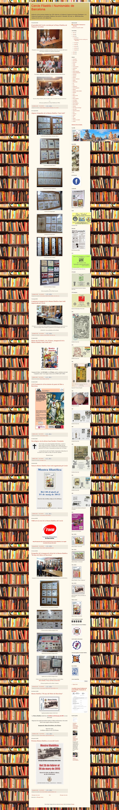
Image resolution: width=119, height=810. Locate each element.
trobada (46, 435)
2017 (74, 32)
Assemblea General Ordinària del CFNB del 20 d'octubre (75, 738)
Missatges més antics (63, 795)
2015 (74, 36)
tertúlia (74, 115)
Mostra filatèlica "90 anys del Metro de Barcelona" (49, 680)
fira (73, 83)
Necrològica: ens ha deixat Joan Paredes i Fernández (47, 441)
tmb (73, 116)
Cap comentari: (41, 294)
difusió (74, 69)
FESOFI (74, 77)
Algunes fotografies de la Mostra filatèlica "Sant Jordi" (48, 113)
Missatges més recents (36, 795)
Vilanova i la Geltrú (76, 119)
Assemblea (75, 59)
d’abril (75, 44)
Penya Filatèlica (76, 103)
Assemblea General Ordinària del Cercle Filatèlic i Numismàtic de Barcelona (79, 690)
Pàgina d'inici (75, 684)
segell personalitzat (49, 735)
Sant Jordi (51, 335)
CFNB (74, 65)
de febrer (76, 48)
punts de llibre (75, 104)
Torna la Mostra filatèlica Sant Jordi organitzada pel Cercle (49, 466)
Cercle (74, 63)
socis (55, 107)
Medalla (74, 89)
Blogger (72, 804)
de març (75, 46)
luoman (61, 804)
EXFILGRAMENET (76, 72)
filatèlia (46, 688)
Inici (50, 795)
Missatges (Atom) (40, 797)
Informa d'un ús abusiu (77, 124)
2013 (74, 53)
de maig (75, 42)
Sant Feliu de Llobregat (77, 107)
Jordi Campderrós (76, 87)
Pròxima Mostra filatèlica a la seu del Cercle (45, 741)
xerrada (57, 107)
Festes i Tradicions (76, 78)
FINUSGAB (75, 81)
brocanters (74, 62)
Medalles (74, 92)
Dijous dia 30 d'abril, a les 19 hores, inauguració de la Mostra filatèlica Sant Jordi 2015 (47, 341)
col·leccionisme (42, 435)
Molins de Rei (75, 95)
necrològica (42, 460)
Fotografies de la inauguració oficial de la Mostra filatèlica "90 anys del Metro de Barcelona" (49, 554)
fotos (74, 84)
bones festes (75, 60)
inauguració (75, 86)
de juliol (75, 37)
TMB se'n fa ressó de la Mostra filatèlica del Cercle (47, 521)
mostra (74, 97)
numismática (52, 107)
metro (49, 688)
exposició (47, 107)
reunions (74, 106)
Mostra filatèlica (46, 335)
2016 (74, 34)
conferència (42, 335)
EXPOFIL (74, 74)
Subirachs (74, 113)
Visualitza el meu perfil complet (77, 27)
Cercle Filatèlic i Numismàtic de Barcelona (79, 25)
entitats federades (43, 107)
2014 (74, 52)
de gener (75, 49)
